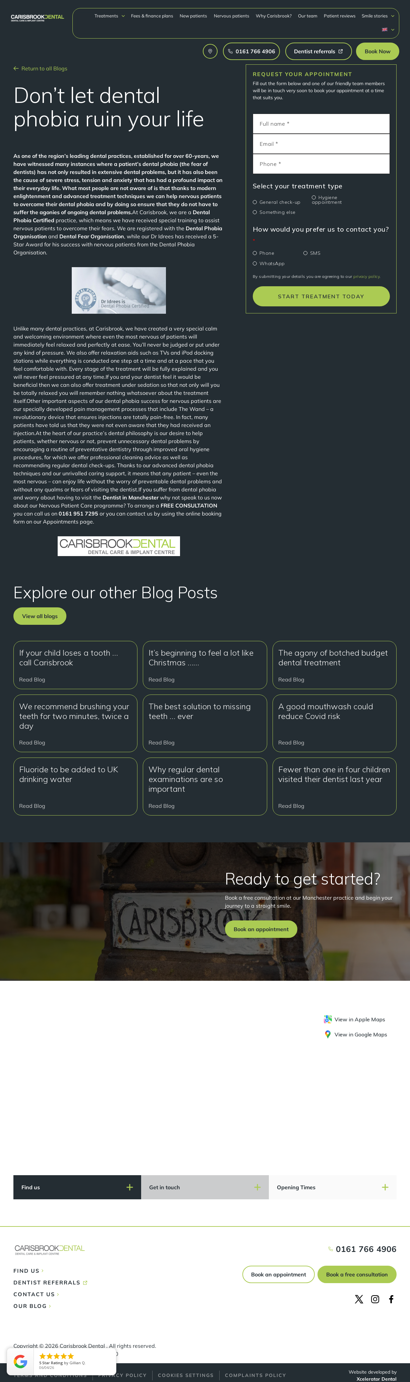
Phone (267, 253)
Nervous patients (231, 15)
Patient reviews (340, 15)
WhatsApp (272, 263)
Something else (277, 212)
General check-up (280, 202)
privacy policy (366, 276)
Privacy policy (122, 1375)
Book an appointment (278, 1274)
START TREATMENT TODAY (321, 296)
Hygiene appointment (327, 199)
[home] (37, 15)
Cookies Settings (186, 1375)
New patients (193, 15)
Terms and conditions (50, 1375)
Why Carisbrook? (274, 15)
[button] (110, 16)
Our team (307, 15)
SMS (315, 253)
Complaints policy (255, 1375)
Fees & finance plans (152, 15)
